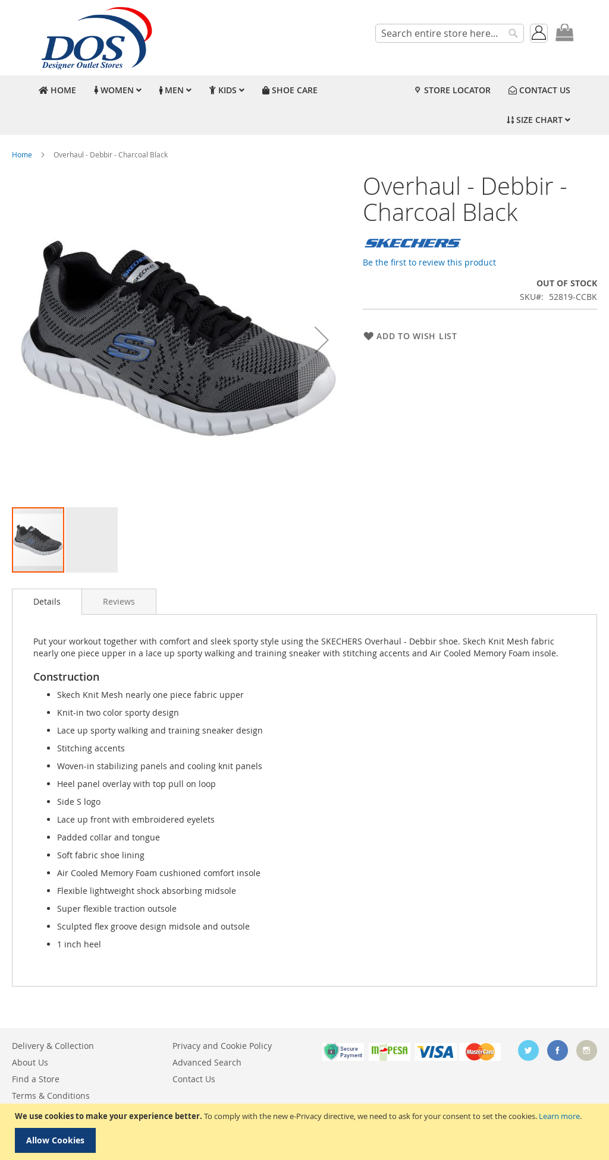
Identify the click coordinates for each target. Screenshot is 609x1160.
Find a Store (35, 1079)
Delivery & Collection (53, 1045)
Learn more (559, 1116)
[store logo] (95, 37)
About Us (30, 1062)
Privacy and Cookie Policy (222, 1045)
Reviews (119, 601)
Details (47, 601)
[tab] (47, 602)
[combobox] (449, 33)
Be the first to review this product (429, 262)
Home (22, 154)
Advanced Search (206, 1062)
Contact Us (193, 1079)
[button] (322, 339)
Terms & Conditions (51, 1095)
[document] (306, 1132)
